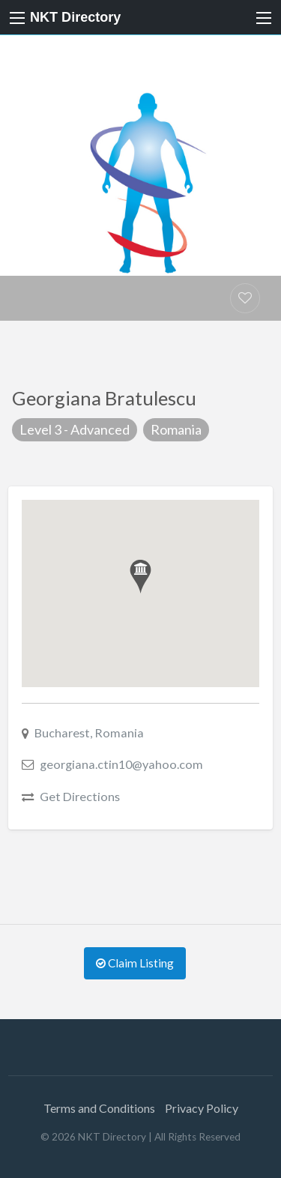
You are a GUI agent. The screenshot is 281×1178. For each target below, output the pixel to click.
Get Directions (80, 796)
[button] (140, 576)
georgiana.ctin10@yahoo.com (121, 764)
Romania (176, 429)
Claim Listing (135, 963)
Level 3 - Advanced (74, 429)
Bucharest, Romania (89, 732)
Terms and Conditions (99, 1108)
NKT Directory (75, 17)
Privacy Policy (201, 1108)
